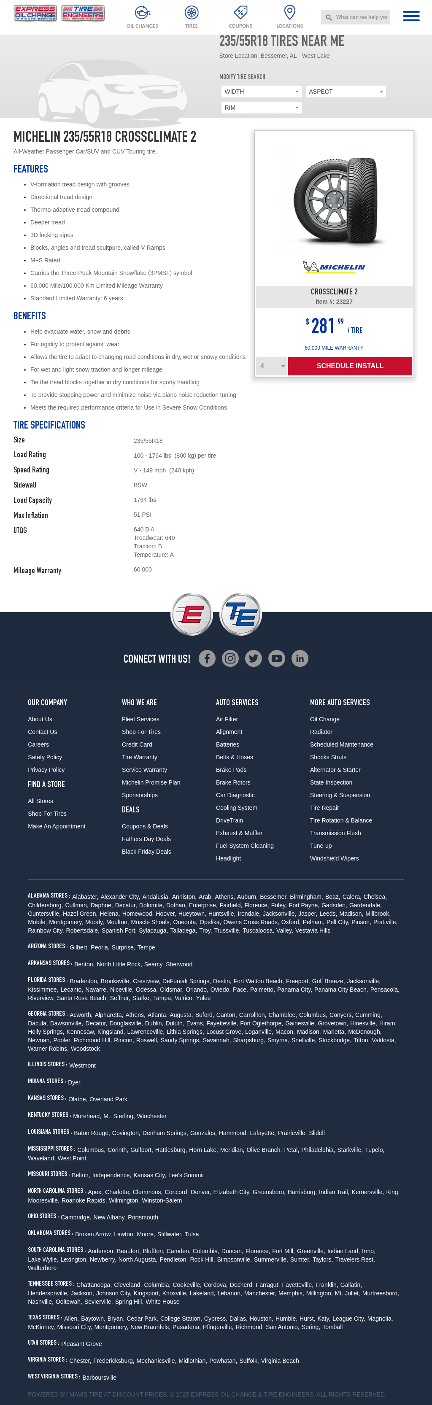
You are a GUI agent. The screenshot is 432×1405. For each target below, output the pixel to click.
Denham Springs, (165, 1133)
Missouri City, (74, 1327)
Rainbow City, (46, 930)
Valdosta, (384, 1040)
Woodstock (85, 1048)
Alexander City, (120, 896)
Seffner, (120, 998)
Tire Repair (324, 807)
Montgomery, (66, 922)
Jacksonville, (279, 913)
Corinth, (118, 1149)
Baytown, (93, 1318)
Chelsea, (375, 896)
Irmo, (368, 1251)
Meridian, (232, 1149)
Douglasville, (126, 1023)
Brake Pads (231, 769)
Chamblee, (282, 1014)
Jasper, (307, 913)
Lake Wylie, (43, 1259)
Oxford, (291, 922)
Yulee (203, 998)
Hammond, (233, 1133)
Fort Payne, (304, 905)
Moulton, (117, 922)
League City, (348, 1318)
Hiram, (388, 1023)
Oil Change (325, 719)
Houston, (261, 1318)
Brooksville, (116, 981)
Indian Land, (343, 1251)
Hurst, (307, 1318)
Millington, (319, 1293)
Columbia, (206, 1251)
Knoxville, (175, 1293)
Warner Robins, (48, 1048)
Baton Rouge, (92, 1133)
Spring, (311, 1327)
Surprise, (123, 947)
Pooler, (62, 1040)
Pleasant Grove (81, 1343)
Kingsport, (147, 1293)
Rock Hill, (202, 1259)
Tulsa (192, 1234)
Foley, (279, 905)
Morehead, (87, 1116)
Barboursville (99, 1377)
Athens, (225, 896)
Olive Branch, (264, 1149)
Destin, (222, 981)
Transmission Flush (335, 833)
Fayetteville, (222, 1023)
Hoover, (166, 913)
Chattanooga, (94, 1284)
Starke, (141, 998)
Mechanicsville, (157, 1360)
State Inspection (331, 782)
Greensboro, (269, 1192)
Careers (38, 744)
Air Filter (227, 719)
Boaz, (332, 896)
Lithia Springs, (185, 1031)
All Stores (40, 801)
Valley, (284, 930)
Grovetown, (333, 1023)
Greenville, (311, 1251)
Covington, (126, 1133)
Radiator (321, 731)
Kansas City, (149, 1175)
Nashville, (41, 1301)
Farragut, (268, 1284)
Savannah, (217, 1040)
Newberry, (103, 1259)
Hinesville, (363, 1023)
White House (162, 1301)
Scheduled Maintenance (341, 744)
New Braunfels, (150, 1327)
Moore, (146, 1234)
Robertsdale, (83, 930)
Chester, (80, 1360)
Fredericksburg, (113, 1360)
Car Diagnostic (235, 795)
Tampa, (163, 998)
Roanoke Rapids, (84, 1200)
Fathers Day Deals (146, 839)
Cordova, (216, 1284)
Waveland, (42, 1158)
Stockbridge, (335, 1040)
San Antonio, (282, 1327)
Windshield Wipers (334, 858)
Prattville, (385, 922)
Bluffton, (154, 1251)
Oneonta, (185, 922)
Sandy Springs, (181, 1040)
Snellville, (304, 1040)
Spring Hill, (129, 1301)
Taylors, (323, 1259)
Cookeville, (187, 1284)
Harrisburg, (302, 1192)
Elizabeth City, (232, 1192)
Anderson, (101, 1251)
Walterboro (42, 1268)
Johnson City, (114, 1293)
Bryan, (116, 1318)
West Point (72, 1158)
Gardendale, (365, 905)
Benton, (84, 964)
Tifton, (362, 1040)
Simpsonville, (234, 1259)
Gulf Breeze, (328, 981)
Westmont (82, 1065)
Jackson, (82, 1293)
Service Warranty (144, 769)
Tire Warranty (139, 757)
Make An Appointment (56, 826)
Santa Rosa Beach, (82, 998)
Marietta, (334, 1031)
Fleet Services (140, 719)
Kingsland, (111, 1031)
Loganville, (259, 1031)
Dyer (74, 1082)
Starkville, (350, 1149)
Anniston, (184, 896)
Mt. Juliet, (347, 1293)
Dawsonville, (67, 1023)
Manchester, (260, 1293)
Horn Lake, (203, 1149)
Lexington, (74, 1259)
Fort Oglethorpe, (261, 1023)
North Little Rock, (119, 964)
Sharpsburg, (249, 1040)
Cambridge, (76, 1217)
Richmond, (249, 1327)
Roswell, (147, 1040)
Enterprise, (203, 905)
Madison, (352, 913)
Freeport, (298, 981)
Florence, (256, 905)
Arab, (206, 896)
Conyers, (341, 1014)
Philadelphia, (318, 1149)
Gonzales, (203, 1133)
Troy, (205, 930)
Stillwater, (170, 1234)
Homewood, (138, 913)
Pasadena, (187, 1327)
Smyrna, (278, 1040)
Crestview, (146, 981)
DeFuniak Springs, (186, 981)
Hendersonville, (48, 1293)
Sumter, (300, 1259)
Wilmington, (124, 1200)
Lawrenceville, (146, 1031)
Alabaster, (85, 896)
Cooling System (236, 807)
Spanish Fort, (119, 930)
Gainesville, (300, 1023)
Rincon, (124, 1040)
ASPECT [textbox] (321, 91)
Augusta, (181, 1014)
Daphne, (102, 905)
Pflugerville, (218, 1327)
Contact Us (42, 731)
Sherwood (179, 964)
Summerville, (271, 1259)
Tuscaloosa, (258, 930)
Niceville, (122, 989)
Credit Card (137, 744)
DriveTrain (229, 820)
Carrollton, (253, 1014)
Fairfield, (231, 905)
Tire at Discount (116, 1394)
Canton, (226, 1014)
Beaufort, (129, 1251)
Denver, (201, 1192)
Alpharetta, (109, 1014)
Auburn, (247, 896)
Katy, (323, 1318)
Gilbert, (79, 947)
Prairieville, (292, 1133)
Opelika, (210, 922)
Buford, (204, 1014)
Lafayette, (263, 1133)
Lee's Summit (186, 1175)
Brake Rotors (233, 782)
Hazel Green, (80, 913)
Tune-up (321, 845)
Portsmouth (143, 1217)
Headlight (228, 858)
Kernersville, (367, 1192)
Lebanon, (229, 1293)
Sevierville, (98, 1301)
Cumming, (368, 1014)
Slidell (316, 1133)
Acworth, (81, 1014)
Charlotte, (118, 1192)
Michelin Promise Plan (151, 782)
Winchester (152, 1116)
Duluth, (174, 1023)
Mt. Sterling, (119, 1116)
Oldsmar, (172, 989)
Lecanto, (72, 989)
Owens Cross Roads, (251, 922)
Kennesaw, (81, 1031)
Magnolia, (380, 1318)
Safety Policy (45, 757)
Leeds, (328, 913)
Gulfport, (141, 1149)
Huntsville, (222, 913)
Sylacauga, (153, 930)
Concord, (177, 1192)
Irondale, (249, 913)
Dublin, (154, 1023)
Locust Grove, (224, 1031)
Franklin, (327, 1284)
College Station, (181, 1318)
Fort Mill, (283, 1251)
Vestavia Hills (312, 930)
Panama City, (294, 989)
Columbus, (313, 1014)
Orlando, (197, 989)
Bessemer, (274, 896)
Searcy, (154, 964)
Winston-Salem (162, 1200)
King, (393, 1192)
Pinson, (361, 922)
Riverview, (41, 998)
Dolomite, (151, 905)
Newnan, (39, 1040)
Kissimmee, (43, 989)
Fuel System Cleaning (245, 845)
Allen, (71, 1318)
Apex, (95, 1192)
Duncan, (232, 1251)
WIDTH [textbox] (234, 91)
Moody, (94, 922)
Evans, (195, 1023)
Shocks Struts (328, 757)
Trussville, (227, 930)
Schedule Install (350, 365)
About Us (40, 719)
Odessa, (147, 989)
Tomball (332, 1327)
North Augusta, (138, 1259)
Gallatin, (351, 1284)
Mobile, (37, 922)
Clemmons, (148, 1192)
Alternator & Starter (335, 769)
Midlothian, (193, 1360)
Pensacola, (385, 989)
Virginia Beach (280, 1360)
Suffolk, (249, 1360)
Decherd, (242, 1284)
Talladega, (183, 930)
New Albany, (110, 1217)
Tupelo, (374, 1149)
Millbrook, (378, 913)
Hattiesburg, (171, 1149)
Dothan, (176, 905)
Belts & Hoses (234, 757)
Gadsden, (334, 905)
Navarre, (96, 989)
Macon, (285, 1031)
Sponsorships (140, 795)
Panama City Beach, (341, 989)
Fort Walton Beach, (259, 981)
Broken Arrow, (93, 1234)
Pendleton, (173, 1259)
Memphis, (291, 1293)
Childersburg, (45, 905)
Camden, (179, 1251)
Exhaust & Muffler (239, 833)
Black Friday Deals (146, 851)
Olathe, (77, 1099)
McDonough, (364, 1031)
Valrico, (184, 998)
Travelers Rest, (355, 1259)
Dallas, (239, 1318)
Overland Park (108, 1099)
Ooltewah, (69, 1301)
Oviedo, (221, 989)
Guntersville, (44, 913)
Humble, (286, 1318)
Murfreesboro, (380, 1293)
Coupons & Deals (145, 826)
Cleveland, (128, 1284)
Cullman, (76, 905)
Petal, (291, 1149)
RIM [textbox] (230, 107)
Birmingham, (306, 896)
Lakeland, (203, 1293)
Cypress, (215, 1318)
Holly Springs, (46, 1031)
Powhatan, (223, 1360)
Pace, (240, 989)
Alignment (229, 731)
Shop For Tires (47, 813)
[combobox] (355, 17)
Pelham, (313, 922)
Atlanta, (157, 1014)
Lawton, (124, 1234)
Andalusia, (156, 896)
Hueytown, (192, 913)
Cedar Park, (142, 1318)
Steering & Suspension (340, 795)
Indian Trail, (334, 1192)
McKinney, (41, 1327)
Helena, (110, 913)
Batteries (227, 744)
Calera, (352, 896)
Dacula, (38, 1023)
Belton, (81, 1175)
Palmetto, (262, 989)
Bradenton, (84, 981)
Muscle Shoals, (151, 922)
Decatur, (126, 905)
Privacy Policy (46, 769)
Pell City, (338, 922)
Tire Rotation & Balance (341, 820)
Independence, (112, 1175)
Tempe (146, 947)
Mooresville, (43, 1200)
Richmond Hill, (93, 1040)
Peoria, (100, 947)
